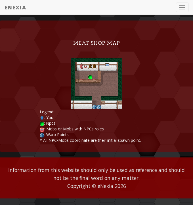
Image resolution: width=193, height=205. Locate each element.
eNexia (15, 7)
